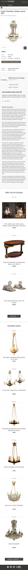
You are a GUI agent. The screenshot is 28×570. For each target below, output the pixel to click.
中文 (26, 2)
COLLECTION (15, 87)
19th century (7, 101)
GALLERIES (10, 5)
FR (22, 2)
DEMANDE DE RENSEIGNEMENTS (11, 62)
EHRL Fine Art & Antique (16, 78)
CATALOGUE (3, 5)
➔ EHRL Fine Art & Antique (13, 68)
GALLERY (10, 87)
